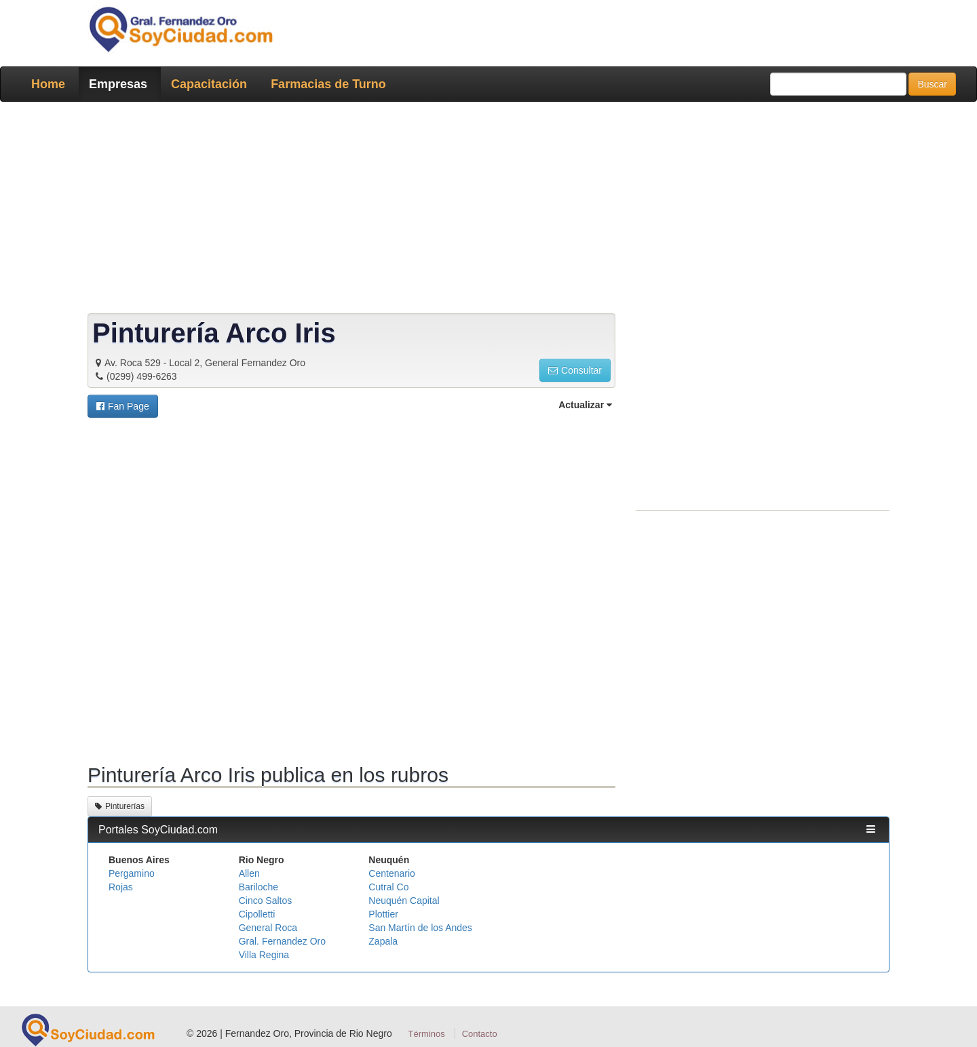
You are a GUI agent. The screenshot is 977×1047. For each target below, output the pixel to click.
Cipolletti (257, 914)
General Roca (268, 927)
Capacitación (209, 84)
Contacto (479, 1034)
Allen (249, 873)
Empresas (118, 84)
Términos (426, 1034)
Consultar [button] (575, 370)
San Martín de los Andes (420, 927)
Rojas (121, 887)
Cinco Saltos (265, 900)
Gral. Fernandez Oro (282, 941)
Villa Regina (264, 954)
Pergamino (132, 873)
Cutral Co (388, 887)
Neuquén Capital (403, 900)
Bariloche (258, 887)
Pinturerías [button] (120, 806)
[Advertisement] (484, 210)
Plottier (383, 914)
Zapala (383, 941)
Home (48, 84)
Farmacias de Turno (328, 84)
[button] (123, 406)
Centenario (391, 873)
